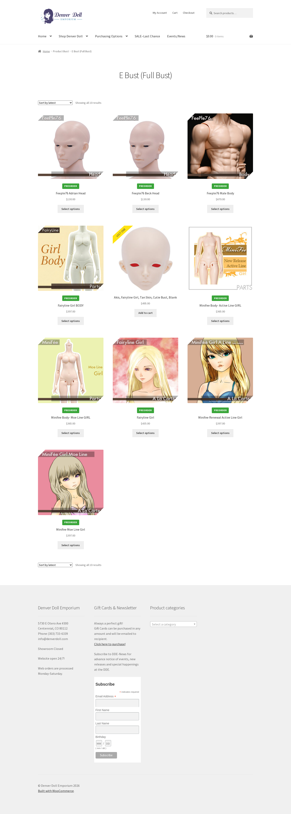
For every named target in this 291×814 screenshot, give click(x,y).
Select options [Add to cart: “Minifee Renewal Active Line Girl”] (220, 433)
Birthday (101, 737)
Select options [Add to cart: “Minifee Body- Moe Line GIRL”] (70, 433)
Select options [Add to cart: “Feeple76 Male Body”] (220, 209)
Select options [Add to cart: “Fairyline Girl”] (145, 433)
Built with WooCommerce (56, 791)
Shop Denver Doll (71, 36)
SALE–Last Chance (147, 36)
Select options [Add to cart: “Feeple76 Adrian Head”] (70, 209)
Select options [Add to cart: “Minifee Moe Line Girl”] (70, 545)
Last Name (102, 723)
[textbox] (173, 624)
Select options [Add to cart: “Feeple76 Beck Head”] (145, 209)
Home (42, 36)
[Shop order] (55, 103)
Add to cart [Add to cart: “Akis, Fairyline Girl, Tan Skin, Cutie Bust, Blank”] (145, 313)
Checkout (188, 13)
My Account (160, 13)
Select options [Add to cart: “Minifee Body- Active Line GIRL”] (220, 321)
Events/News (176, 36)
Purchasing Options (108, 36)
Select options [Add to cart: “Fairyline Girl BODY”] (70, 321)
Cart (174, 13)
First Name (102, 710)
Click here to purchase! (109, 644)
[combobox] (173, 624)
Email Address (106, 696)
